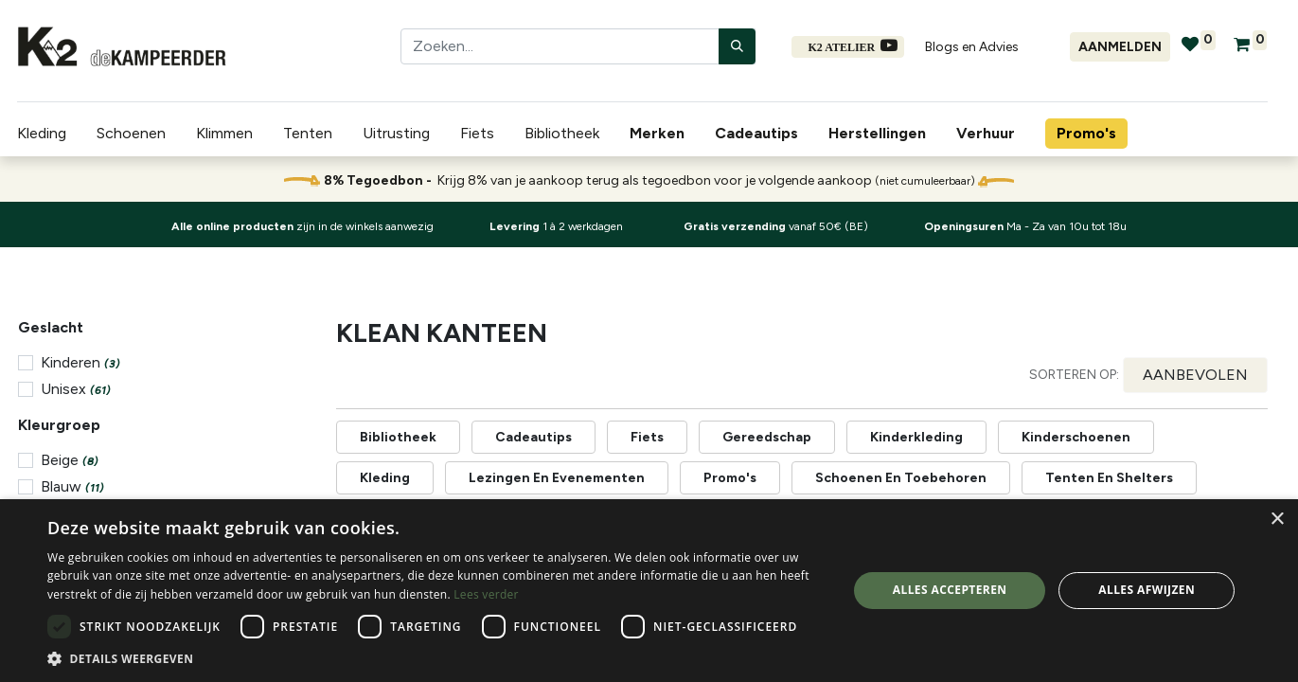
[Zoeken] (737, 46)
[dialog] (649, 590)
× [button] (1277, 519)
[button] (1195, 375)
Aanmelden (1120, 47)
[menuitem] (661, 134)
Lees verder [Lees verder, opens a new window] (486, 594)
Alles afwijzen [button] (1146, 590)
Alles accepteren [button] (950, 590)
